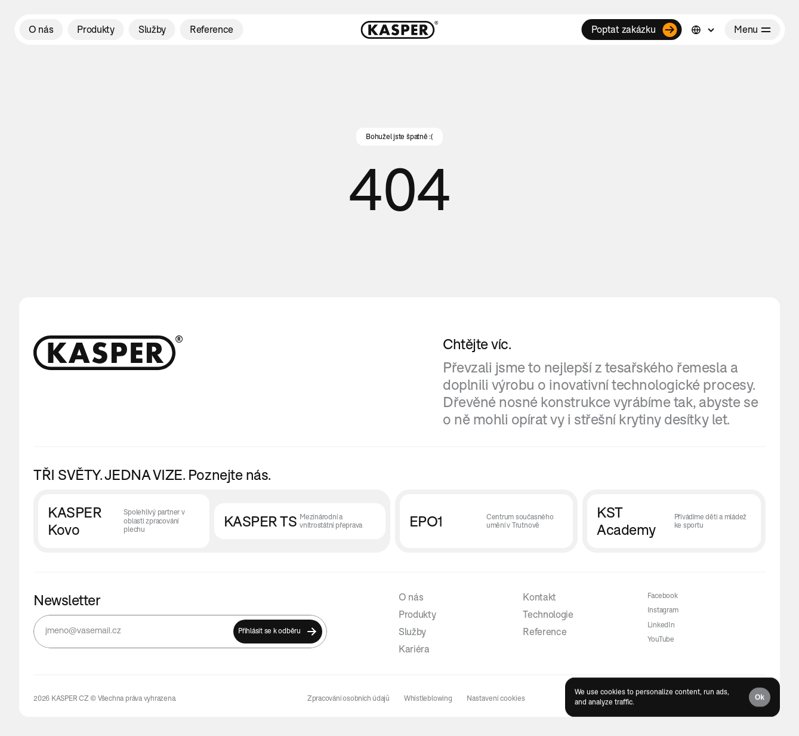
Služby (412, 632)
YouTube (660, 639)
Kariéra (414, 649)
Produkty (417, 614)
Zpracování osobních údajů (348, 698)
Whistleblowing (428, 698)
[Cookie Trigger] (496, 698)
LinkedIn (661, 624)
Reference (544, 632)
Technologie (548, 614)
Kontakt (539, 597)
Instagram (662, 609)
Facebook (662, 595)
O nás (411, 597)
